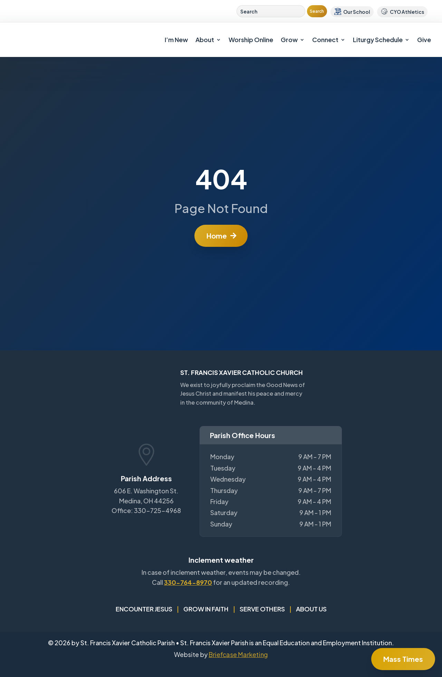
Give (424, 39)
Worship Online (251, 39)
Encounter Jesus (144, 609)
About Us (311, 609)
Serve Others (262, 609)
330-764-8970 (188, 582)
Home (216, 235)
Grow (289, 39)
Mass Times (403, 659)
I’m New (176, 39)
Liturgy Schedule (378, 39)
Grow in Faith (206, 609)
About (204, 39)
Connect (325, 39)
